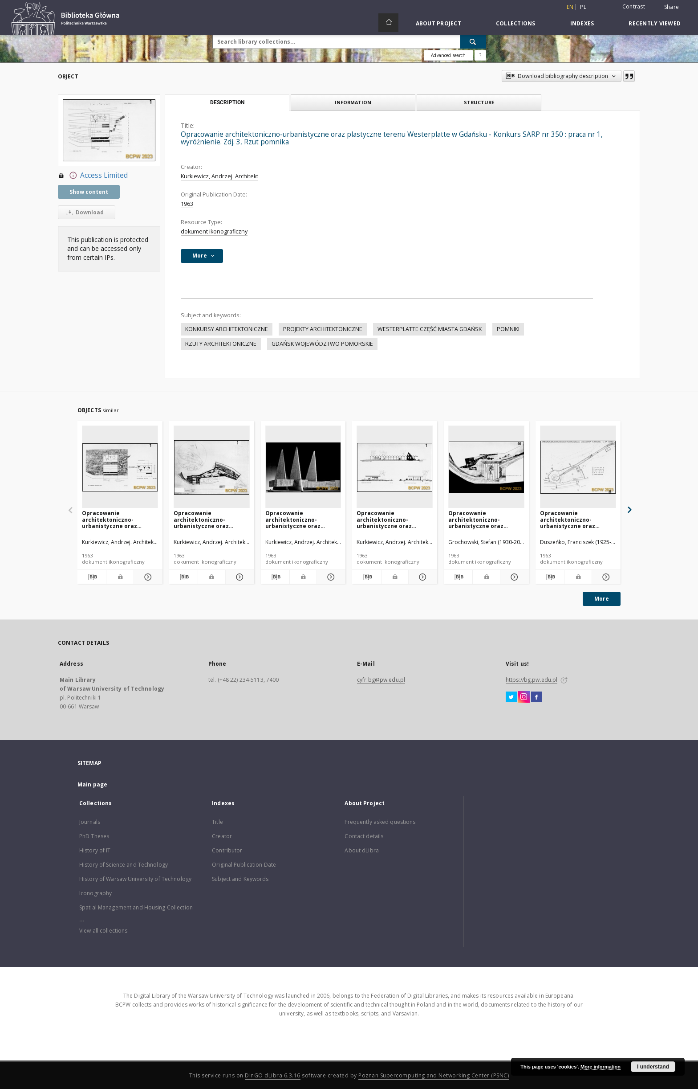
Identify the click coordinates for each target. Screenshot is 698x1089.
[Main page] (388, 22)
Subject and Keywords (240, 879)
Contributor (227, 850)
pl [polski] (583, 7)
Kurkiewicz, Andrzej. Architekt (219, 176)
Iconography (95, 893)
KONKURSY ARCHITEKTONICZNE (226, 329)
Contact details (364, 836)
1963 (187, 204)
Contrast (633, 6)
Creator (222, 836)
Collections (516, 23)
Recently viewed (655, 23)
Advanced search (448, 55)
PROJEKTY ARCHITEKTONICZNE (322, 329)
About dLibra (361, 850)
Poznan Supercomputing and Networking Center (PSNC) (433, 1075)
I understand (653, 1067)
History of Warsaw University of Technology (135, 879)
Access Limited (93, 175)
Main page (92, 784)
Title (217, 822)
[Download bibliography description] (91, 577)
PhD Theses (94, 836)
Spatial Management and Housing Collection (136, 907)
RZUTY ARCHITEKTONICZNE (220, 344)
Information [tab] (353, 102)
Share (671, 7)
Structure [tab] (479, 102)
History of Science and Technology (123, 864)
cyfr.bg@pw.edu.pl (381, 680)
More (601, 598)
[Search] (473, 41)
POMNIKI (508, 329)
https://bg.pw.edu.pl (531, 680)
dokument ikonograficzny (214, 231)
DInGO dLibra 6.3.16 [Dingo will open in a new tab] (272, 1075)
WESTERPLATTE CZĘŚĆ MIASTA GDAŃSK (429, 329)
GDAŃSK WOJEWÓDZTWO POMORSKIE (322, 344)
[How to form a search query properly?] (480, 55)
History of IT (95, 850)
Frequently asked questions (380, 822)
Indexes (582, 23)
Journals (89, 822)
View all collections (103, 930)
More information (600, 1066)
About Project (438, 23)
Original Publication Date (244, 864)
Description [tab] (227, 102)
